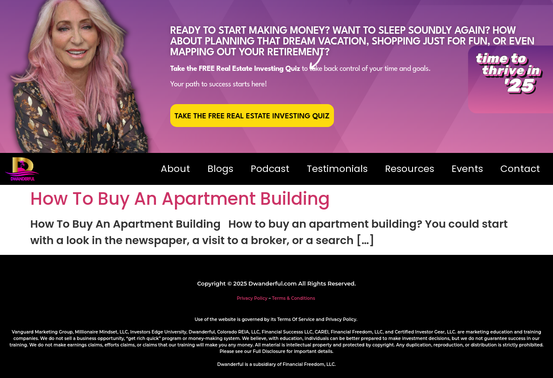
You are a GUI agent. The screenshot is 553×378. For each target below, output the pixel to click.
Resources (409, 168)
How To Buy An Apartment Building (180, 199)
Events (467, 168)
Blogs (220, 168)
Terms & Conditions (293, 298)
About (175, 168)
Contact (520, 168)
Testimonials (337, 168)
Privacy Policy (252, 298)
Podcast (270, 168)
